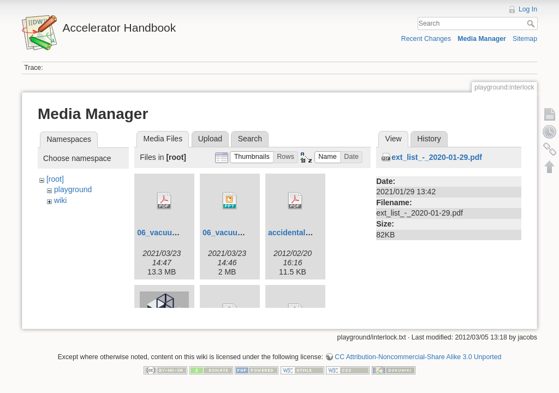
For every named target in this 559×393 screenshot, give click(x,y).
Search (532, 23)
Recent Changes (426, 39)
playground (73, 189)
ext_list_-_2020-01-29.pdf (436, 157)
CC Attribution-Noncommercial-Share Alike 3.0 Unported (418, 352)
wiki (60, 200)
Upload (210, 138)
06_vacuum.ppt (230, 232)
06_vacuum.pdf (165, 232)
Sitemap (525, 39)
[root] (55, 179)
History (429, 138)
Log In (528, 9)
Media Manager (481, 39)
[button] (251, 157)
